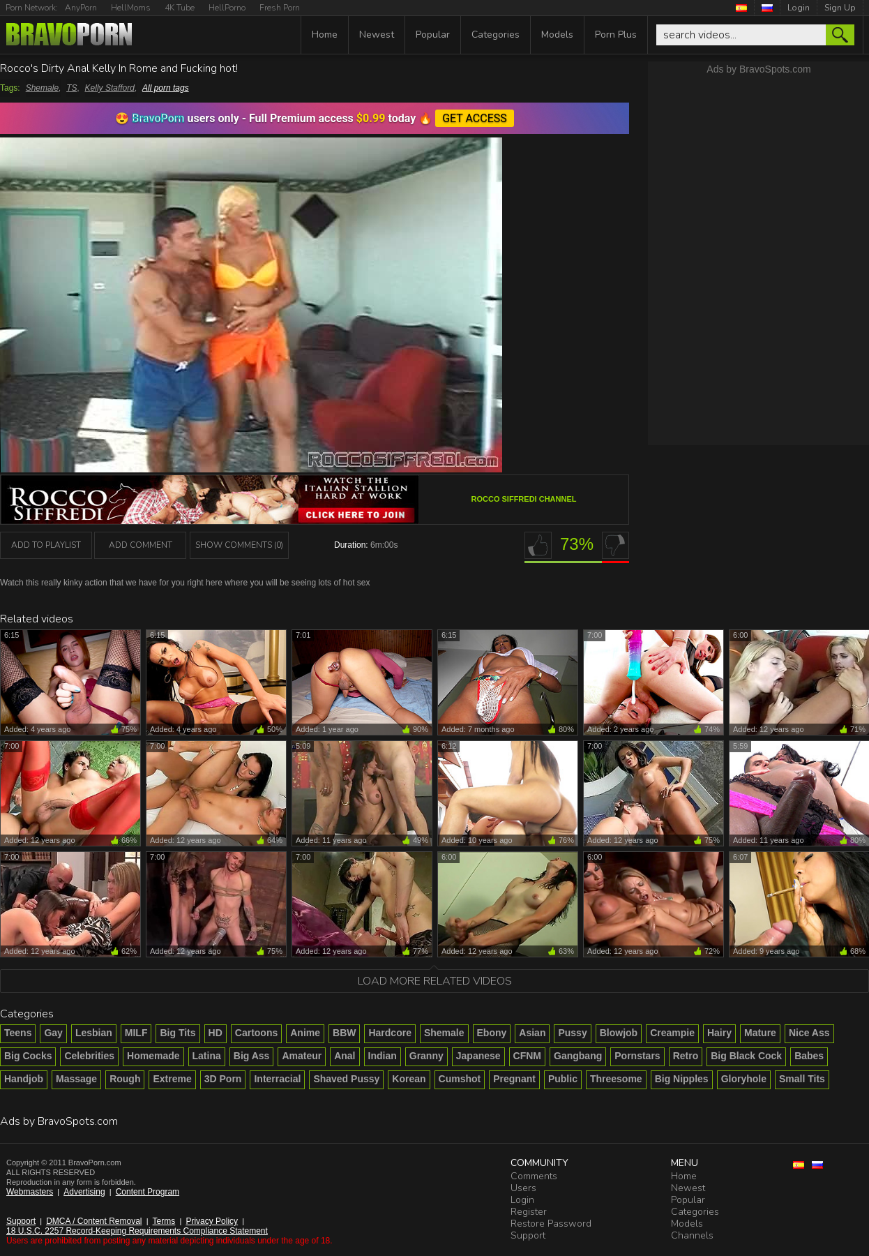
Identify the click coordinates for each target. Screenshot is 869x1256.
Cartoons (256, 1032)
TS (71, 88)
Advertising (84, 1192)
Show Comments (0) (239, 545)
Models (557, 34)
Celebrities (89, 1055)
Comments (534, 1176)
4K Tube (180, 8)
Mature (760, 1032)
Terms (164, 1221)
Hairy (719, 1032)
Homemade (153, 1055)
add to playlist (46, 545)
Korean (408, 1078)
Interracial (277, 1078)
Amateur (302, 1055)
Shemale (42, 88)
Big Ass (252, 1055)
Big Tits (177, 1032)
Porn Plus (616, 34)
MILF (136, 1032)
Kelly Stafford (110, 88)
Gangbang (578, 1055)
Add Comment (140, 545)
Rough (124, 1078)
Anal (344, 1055)
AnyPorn (81, 8)
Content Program (147, 1192)
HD (215, 1032)
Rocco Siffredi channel (524, 499)
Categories (495, 34)
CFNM (527, 1055)
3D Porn (223, 1078)
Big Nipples (682, 1078)
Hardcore (389, 1032)
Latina (206, 1055)
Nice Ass (809, 1032)
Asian (532, 1032)
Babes (809, 1055)
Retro (686, 1055)
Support (21, 1221)
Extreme (172, 1078)
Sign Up (840, 7)
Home (325, 34)
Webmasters (29, 1192)
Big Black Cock (746, 1055)
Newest (376, 34)
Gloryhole (743, 1078)
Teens (17, 1032)
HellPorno (227, 8)
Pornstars (637, 1055)
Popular (433, 34)
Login (798, 7)
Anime (305, 1032)
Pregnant (514, 1078)
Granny (426, 1055)
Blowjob (618, 1032)
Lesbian (93, 1032)
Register (529, 1211)
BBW (344, 1032)
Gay (53, 1032)
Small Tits (802, 1078)
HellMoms (131, 8)
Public (562, 1078)
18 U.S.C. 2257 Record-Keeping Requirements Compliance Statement (137, 1231)
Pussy (572, 1032)
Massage (76, 1078)
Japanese (478, 1055)
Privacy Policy (212, 1221)
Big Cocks (28, 1055)
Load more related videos (435, 981)
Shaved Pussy (346, 1078)
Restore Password (551, 1223)
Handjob (23, 1078)
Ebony (492, 1032)
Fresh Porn (279, 8)
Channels (692, 1235)
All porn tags (165, 88)
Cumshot (460, 1078)
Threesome (616, 1078)
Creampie (672, 1032)
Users (523, 1188)
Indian (382, 1055)
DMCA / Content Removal (94, 1221)
